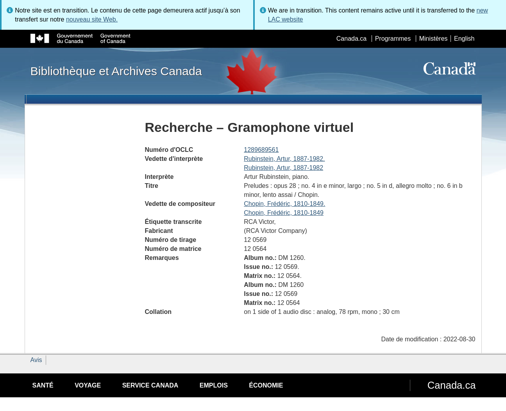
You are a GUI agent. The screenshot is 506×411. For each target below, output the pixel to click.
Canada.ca (351, 38)
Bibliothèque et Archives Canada (116, 71)
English (464, 38)
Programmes (393, 38)
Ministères (433, 38)
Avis (36, 360)
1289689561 (261, 149)
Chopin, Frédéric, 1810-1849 (284, 212)
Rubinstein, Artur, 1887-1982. (284, 158)
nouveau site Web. (92, 19)
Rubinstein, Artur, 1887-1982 (283, 167)
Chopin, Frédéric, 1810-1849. (284, 203)
